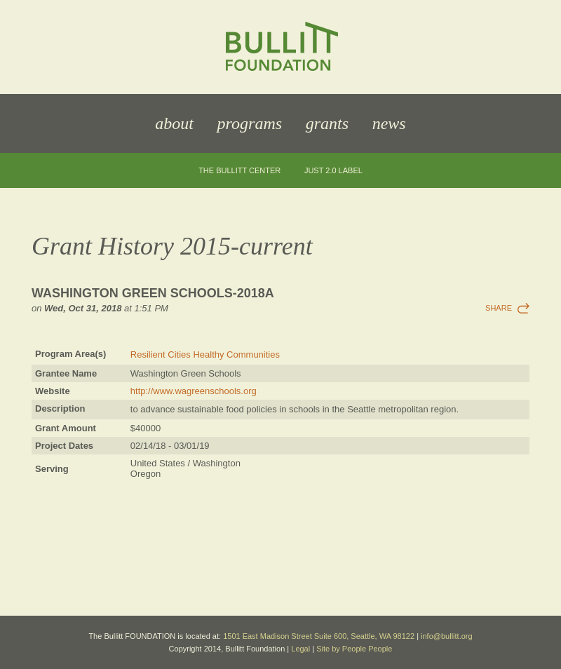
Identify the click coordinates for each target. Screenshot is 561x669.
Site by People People (354, 648)
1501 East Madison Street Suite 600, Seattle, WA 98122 (318, 636)
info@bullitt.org (447, 636)
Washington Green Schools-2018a (153, 293)
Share (498, 308)
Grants (327, 123)
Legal (300, 648)
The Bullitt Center (239, 171)
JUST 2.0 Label (333, 171)
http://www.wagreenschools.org (193, 391)
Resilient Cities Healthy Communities (205, 354)
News (389, 123)
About (174, 123)
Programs (249, 123)
